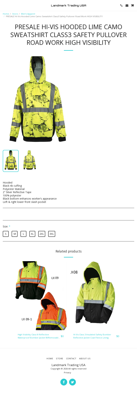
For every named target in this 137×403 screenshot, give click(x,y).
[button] (4, 5)
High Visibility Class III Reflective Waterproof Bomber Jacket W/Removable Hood (39, 336)
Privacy (67, 372)
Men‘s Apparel (28, 13)
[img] (41, 295)
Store (15, 13)
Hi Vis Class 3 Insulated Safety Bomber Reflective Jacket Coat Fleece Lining (92, 336)
